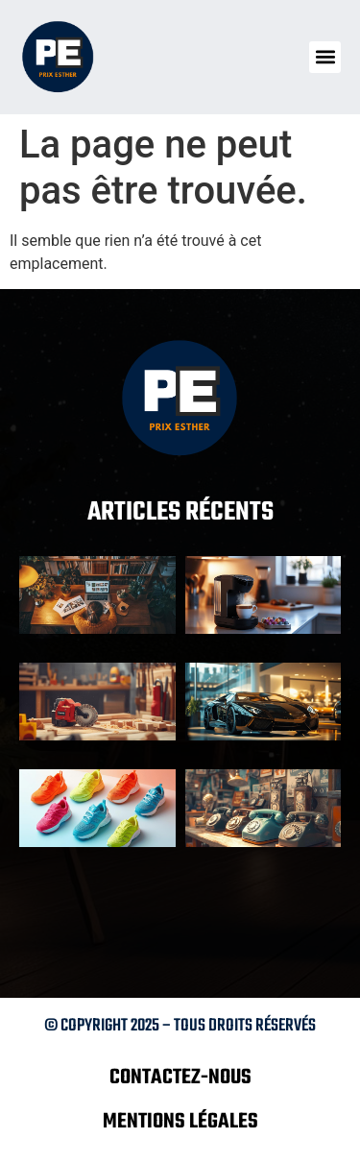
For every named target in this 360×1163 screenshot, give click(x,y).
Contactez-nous (180, 1077)
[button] (325, 57)
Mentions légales (180, 1121)
